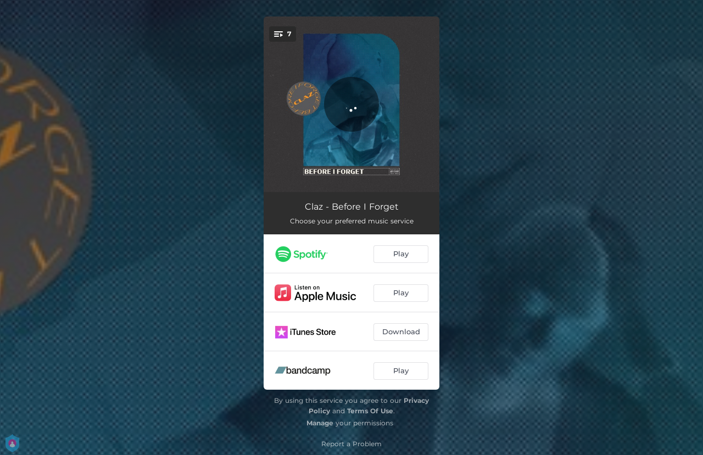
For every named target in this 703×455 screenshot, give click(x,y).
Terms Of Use (370, 411)
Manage (319, 423)
